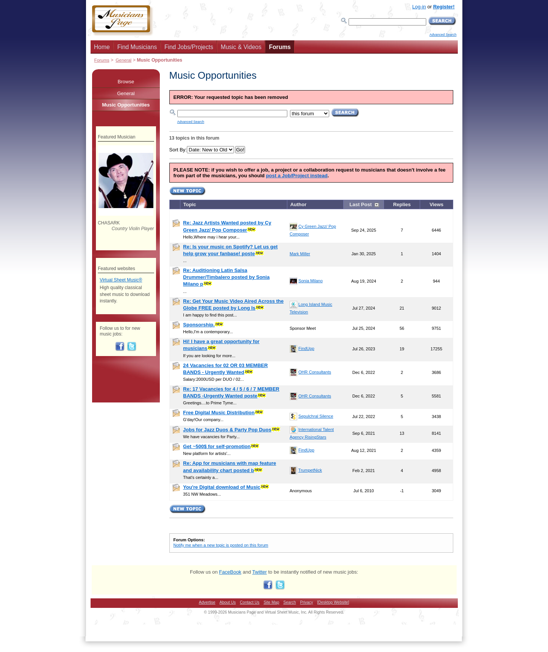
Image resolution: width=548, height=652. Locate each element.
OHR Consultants (314, 372)
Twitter (259, 572)
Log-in (419, 7)
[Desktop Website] (333, 602)
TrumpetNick (310, 470)
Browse (126, 81)
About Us (228, 602)
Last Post (360, 204)
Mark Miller (300, 253)
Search (290, 602)
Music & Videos (241, 47)
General (124, 59)
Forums (280, 47)
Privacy (306, 602)
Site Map (271, 602)
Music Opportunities (126, 105)
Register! (443, 7)
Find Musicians (137, 47)
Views (437, 204)
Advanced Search (442, 35)
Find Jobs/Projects (188, 47)
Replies (402, 204)
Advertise (207, 602)
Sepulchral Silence (315, 416)
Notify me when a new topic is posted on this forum (221, 545)
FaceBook (230, 572)
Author (298, 204)
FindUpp (306, 348)
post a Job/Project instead (297, 175)
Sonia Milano (310, 280)
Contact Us (249, 602)
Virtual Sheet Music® (121, 280)
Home (102, 47)
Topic (189, 204)
